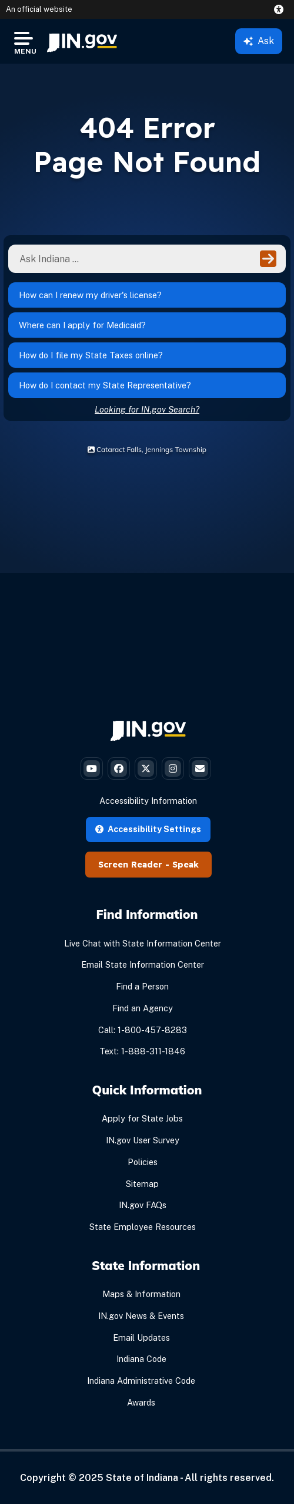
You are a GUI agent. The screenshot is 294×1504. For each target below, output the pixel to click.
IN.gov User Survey (142, 1140)
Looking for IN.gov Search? (147, 409)
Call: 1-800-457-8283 (142, 1030)
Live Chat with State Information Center (142, 943)
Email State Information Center (142, 964)
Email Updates (141, 1338)
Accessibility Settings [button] (148, 829)
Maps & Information (141, 1294)
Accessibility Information (148, 801)
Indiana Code (141, 1359)
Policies (143, 1162)
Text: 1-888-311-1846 (142, 1051)
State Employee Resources (142, 1227)
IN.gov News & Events (141, 1316)
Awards (141, 1402)
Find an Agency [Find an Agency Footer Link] (142, 1008)
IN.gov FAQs (142, 1205)
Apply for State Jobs (142, 1118)
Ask (258, 41)
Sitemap (142, 1184)
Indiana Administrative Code (141, 1381)
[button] (281, 9)
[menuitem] (82, 41)
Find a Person (142, 986)
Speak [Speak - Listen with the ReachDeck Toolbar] (185, 864)
